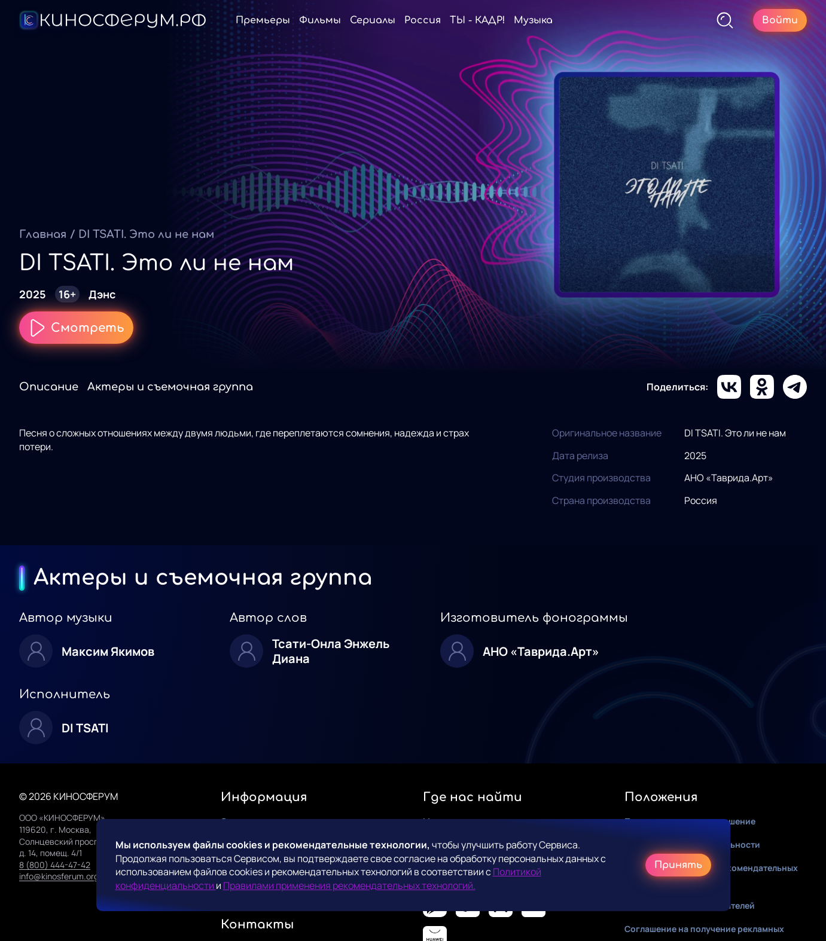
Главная (42, 234)
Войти (780, 20)
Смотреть (76, 327)
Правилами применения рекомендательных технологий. (349, 885)
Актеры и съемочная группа (170, 387)
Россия (422, 20)
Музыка (533, 20)
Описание (48, 387)
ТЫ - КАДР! (477, 20)
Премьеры (263, 20)
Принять (678, 865)
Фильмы (320, 20)
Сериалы (372, 20)
